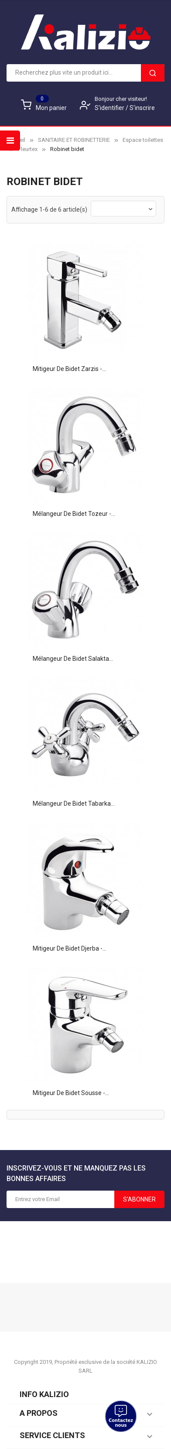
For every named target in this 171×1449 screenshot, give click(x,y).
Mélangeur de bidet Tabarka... (74, 803)
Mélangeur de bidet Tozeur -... (74, 513)
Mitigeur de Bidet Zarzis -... (69, 368)
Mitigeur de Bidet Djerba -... (69, 948)
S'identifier (110, 107)
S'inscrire (142, 107)
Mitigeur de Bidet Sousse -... (71, 1092)
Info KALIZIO (44, 1394)
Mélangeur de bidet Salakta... (73, 658)
